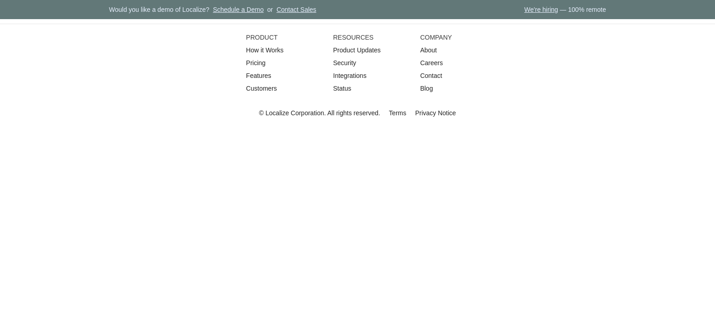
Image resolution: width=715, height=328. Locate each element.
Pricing (256, 63)
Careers (431, 63)
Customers (261, 88)
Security (345, 63)
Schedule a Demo (238, 9)
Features (258, 75)
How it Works (265, 50)
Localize (277, 113)
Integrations (350, 75)
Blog (426, 88)
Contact (431, 75)
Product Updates (357, 50)
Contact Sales (296, 9)
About (428, 50)
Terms (397, 113)
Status (342, 88)
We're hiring (541, 9)
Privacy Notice (435, 113)
